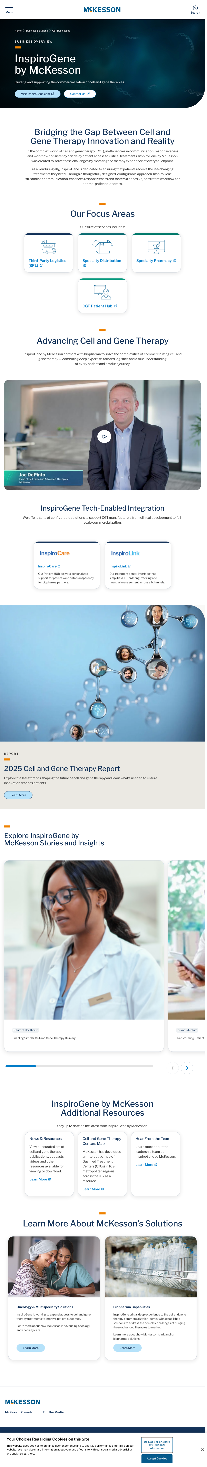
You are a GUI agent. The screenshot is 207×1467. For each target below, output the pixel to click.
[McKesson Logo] (102, 1401)
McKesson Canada (19, 1411)
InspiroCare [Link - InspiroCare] (49, 570)
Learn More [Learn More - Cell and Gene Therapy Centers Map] (93, 1193)
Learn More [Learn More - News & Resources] (40, 1184)
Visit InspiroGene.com (37, 93)
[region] (103, 1450)
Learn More (18, 794)
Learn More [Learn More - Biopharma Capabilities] (127, 1351)
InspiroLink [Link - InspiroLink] (119, 570)
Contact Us (80, 93)
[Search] (195, 9)
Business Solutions (37, 30)
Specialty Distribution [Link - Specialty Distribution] (101, 267)
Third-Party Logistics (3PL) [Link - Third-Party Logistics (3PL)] (47, 267)
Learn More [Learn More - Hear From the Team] (146, 1169)
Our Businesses (61, 30)
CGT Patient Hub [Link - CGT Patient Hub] (99, 310)
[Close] (202, 1449)
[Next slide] (187, 1068)
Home (18, 30)
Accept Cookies (157, 1458)
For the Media (53, 1411)
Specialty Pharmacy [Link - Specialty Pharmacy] (156, 265)
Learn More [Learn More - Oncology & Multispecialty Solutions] (31, 1351)
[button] (104, 436)
